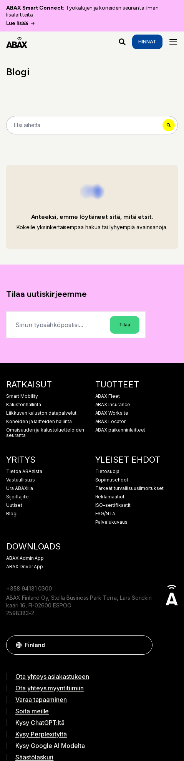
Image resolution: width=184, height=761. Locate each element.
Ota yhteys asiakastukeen (52, 676)
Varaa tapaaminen (41, 699)
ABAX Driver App (24, 566)
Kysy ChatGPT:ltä (40, 722)
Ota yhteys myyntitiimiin (49, 688)
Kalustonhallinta (23, 404)
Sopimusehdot (111, 480)
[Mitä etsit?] (122, 42)
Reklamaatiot (109, 497)
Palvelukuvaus (111, 522)
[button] (143, 645)
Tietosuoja (107, 471)
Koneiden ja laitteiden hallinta (39, 421)
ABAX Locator (110, 421)
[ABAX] (16, 42)
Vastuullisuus (20, 480)
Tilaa (124, 325)
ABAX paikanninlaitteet (120, 430)
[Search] (92, 125)
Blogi (12, 513)
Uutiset (14, 505)
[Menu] (173, 41)
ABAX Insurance (112, 404)
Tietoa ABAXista (24, 471)
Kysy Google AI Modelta (50, 745)
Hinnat (147, 42)
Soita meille (32, 711)
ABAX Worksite (111, 413)
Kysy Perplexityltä (41, 734)
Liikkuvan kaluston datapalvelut (41, 413)
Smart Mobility (22, 396)
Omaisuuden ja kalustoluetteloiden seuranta (45, 432)
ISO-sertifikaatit (113, 505)
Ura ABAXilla (19, 488)
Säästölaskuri (34, 757)
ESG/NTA (105, 513)
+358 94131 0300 (29, 588)
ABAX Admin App (25, 558)
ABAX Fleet (107, 396)
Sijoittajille (17, 497)
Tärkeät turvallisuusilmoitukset (129, 488)
